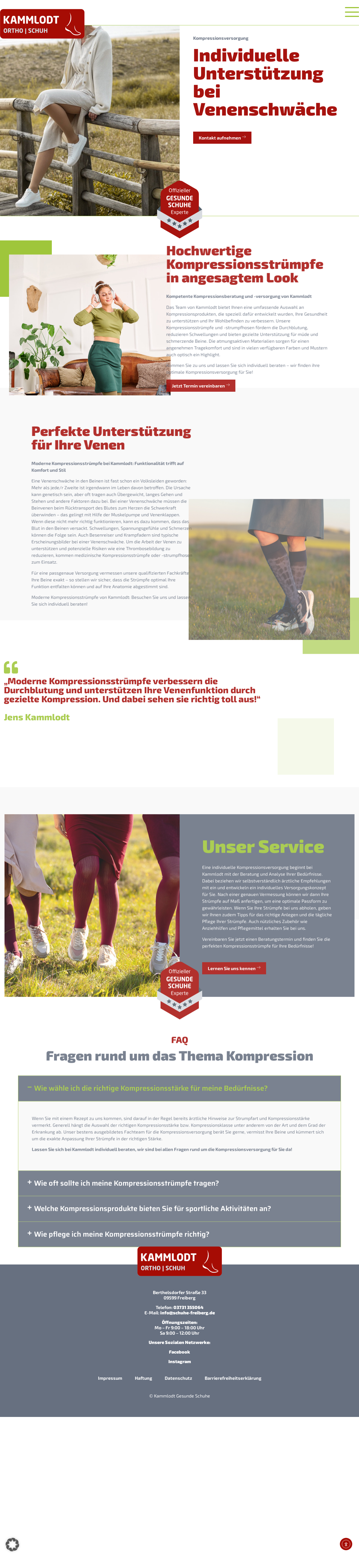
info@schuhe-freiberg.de (187, 1312)
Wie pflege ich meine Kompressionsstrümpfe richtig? (121, 1417)
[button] (179, 1417)
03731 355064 (188, 1307)
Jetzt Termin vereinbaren (55, 385)
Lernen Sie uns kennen (234, 1138)
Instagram (179, 1361)
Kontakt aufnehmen (222, 137)
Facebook (179, 1351)
